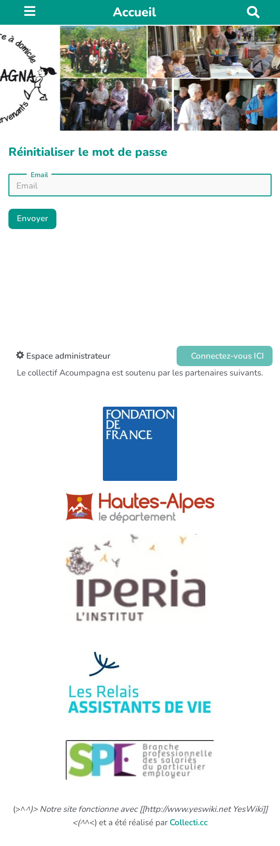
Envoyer (32, 218)
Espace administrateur (63, 356)
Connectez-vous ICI (226, 356)
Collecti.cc (189, 822)
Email (39, 175)
